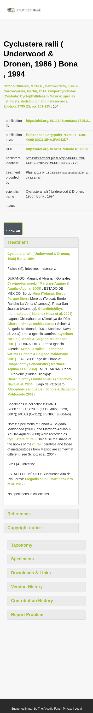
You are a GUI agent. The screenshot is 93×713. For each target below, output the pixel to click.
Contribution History (32, 600)
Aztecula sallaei (32, 349)
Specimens (22, 559)
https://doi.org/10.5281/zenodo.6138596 (57, 149)
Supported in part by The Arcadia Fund (36, 708)
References (19, 513)
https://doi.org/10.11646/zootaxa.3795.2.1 (58, 121)
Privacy (67, 708)
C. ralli (37, 444)
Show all (13, 231)
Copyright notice (24, 527)
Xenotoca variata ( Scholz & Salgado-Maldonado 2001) (37, 354)
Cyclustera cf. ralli (21, 439)
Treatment (17, 242)
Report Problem (27, 614)
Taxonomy (21, 545)
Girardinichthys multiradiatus (30, 324)
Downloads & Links (31, 572)
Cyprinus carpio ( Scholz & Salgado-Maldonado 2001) (40, 339)
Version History (27, 586)
